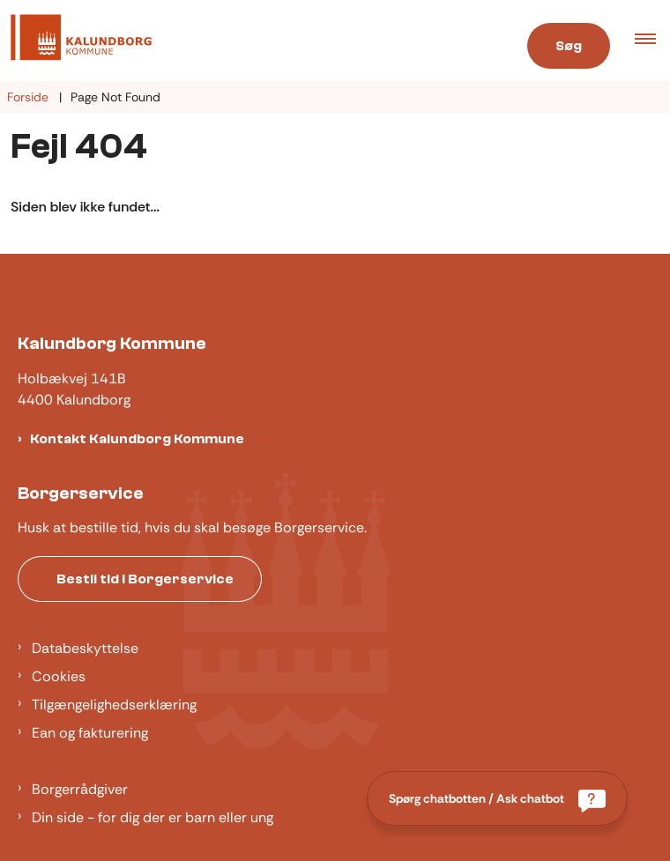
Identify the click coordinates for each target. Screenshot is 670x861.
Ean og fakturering (90, 733)
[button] (652, 40)
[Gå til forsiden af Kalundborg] (251, 40)
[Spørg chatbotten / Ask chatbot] (497, 798)
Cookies (59, 676)
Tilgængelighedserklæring (114, 704)
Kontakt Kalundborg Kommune (137, 439)
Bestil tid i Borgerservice (145, 579)
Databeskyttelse (85, 648)
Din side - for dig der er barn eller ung (152, 817)
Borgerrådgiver (80, 789)
